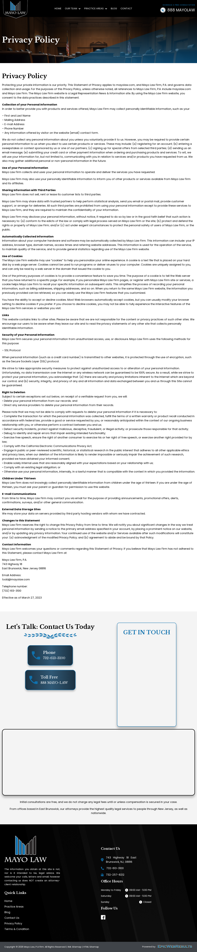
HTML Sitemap (91, 946)
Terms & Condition (16, 929)
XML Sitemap (74, 946)
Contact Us (11, 918)
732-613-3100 (115, 868)
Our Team (73, 8)
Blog (114, 8)
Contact (126, 8)
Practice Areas (95, 8)
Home (57, 8)
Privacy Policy (13, 923)
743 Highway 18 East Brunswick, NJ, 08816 (121, 860)
